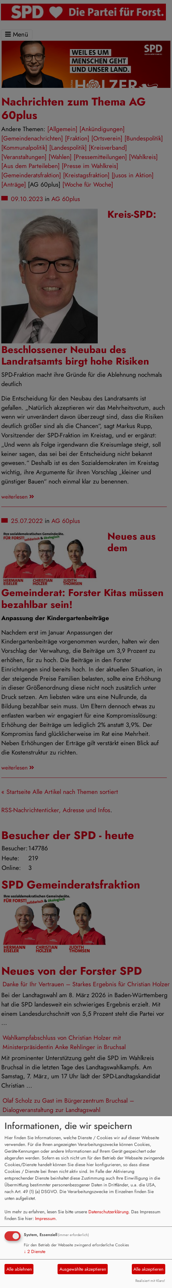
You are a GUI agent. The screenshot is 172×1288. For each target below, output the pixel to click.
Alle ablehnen (19, 1269)
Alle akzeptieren (148, 1269)
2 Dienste (34, 1251)
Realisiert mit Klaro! (150, 1280)
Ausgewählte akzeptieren (82, 1269)
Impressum (45, 1218)
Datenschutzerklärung (108, 1211)
